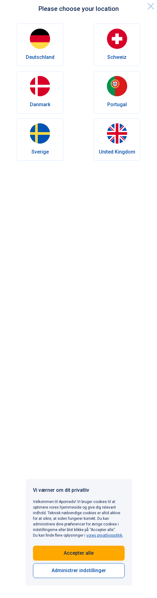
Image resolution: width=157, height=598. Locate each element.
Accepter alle (79, 553)
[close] (151, 6)
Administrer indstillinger (79, 570)
